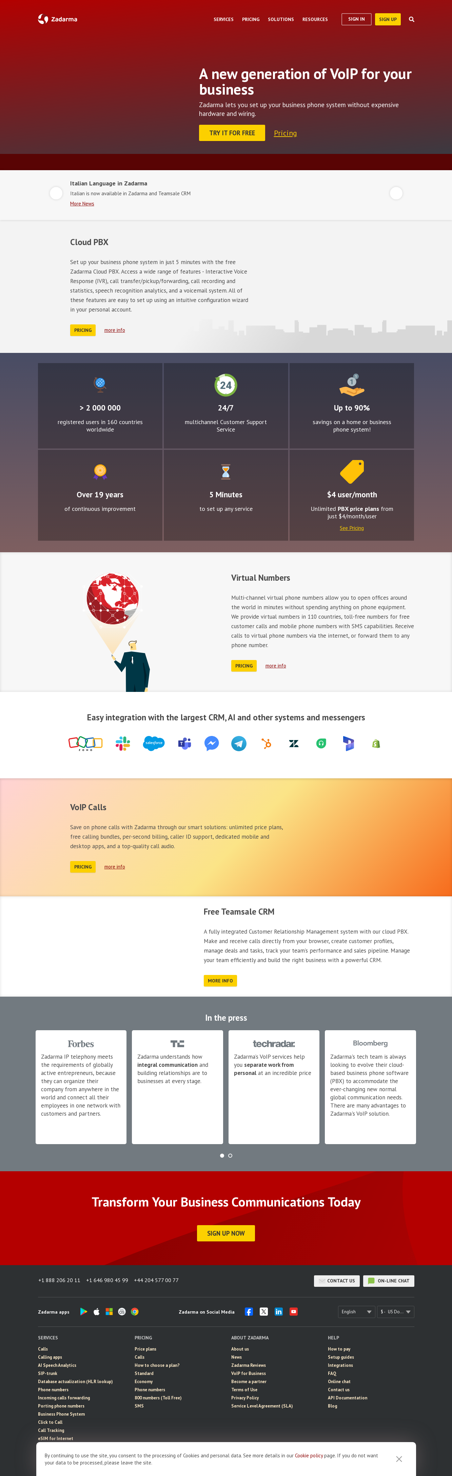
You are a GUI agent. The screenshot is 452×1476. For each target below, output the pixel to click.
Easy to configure (225, 470)
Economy (144, 1379)
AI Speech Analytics (57, 1363)
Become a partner (249, 1379)
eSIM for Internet (55, 1436)
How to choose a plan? (157, 1363)
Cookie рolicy (309, 1455)
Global (100, 383)
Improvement (100, 470)
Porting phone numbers (61, 1404)
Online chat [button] (339, 1379)
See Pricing (352, 525)
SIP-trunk (47, 1371)
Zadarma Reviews (248, 1363)
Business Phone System (61, 1412)
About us (240, 1347)
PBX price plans (358, 507)
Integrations (340, 1363)
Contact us (337, 1279)
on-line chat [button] (389, 1279)
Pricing (286, 132)
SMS (139, 1404)
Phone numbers (53, 1388)
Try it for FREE (232, 133)
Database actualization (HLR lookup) (75, 1379)
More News (82, 201)
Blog (332, 1404)
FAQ (332, 1371)
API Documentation (347, 1396)
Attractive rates (352, 383)
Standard (144, 1371)
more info (114, 328)
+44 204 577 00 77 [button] (158, 1279)
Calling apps (50, 1355)
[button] (222, 1154)
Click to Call (50, 1420)
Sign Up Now (226, 1231)
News (236, 1355)
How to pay (339, 1347)
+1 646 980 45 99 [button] (108, 1279)
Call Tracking (51, 1428)
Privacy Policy (245, 1396)
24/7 (225, 383)
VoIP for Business (248, 1371)
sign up (388, 19)
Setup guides (341, 1355)
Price (352, 470)
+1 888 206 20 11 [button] (59, 1279)
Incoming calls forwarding (64, 1396)
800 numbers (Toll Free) (158, 1396)
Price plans (145, 1347)
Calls (43, 1347)
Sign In (356, 19)
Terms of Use (244, 1388)
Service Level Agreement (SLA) (262, 1404)
